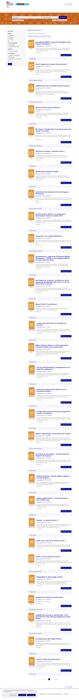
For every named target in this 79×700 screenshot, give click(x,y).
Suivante (55, 679)
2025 (11, 37)
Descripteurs (11, 53)
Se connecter (69, 4)
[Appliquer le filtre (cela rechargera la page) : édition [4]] (12, 57)
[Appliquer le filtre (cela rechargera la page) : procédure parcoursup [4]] (15, 59)
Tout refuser (22, 695)
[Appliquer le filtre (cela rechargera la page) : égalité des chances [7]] (14, 55)
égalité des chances (14, 55)
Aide (53, 20)
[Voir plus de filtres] (8, 40)
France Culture (13, 51)
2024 (11, 39)
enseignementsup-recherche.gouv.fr (55, 694)
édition (11, 57)
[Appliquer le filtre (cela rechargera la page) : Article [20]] (12, 45)
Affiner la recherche (47, 36)
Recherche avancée (61, 20)
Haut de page (69, 686)
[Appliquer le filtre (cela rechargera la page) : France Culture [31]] (14, 51)
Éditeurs (10, 49)
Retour (12, 26)
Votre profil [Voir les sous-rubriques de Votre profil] (13, 11)
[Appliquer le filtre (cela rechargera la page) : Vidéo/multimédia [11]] (14, 46)
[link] (39, 679)
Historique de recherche (17, 20)
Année (9, 33)
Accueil (8, 11)
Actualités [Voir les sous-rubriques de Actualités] (20, 11)
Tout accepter (31, 695)
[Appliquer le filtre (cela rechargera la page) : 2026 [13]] (12, 35)
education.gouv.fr (43, 694)
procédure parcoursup (14, 58)
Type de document (12, 43)
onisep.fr (66, 694)
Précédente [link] (44, 679)
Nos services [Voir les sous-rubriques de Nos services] (27, 11)
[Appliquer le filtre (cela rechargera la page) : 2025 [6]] (11, 37)
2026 (11, 35)
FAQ (34, 11)
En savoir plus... (38, 52)
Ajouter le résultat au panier (36, 36)
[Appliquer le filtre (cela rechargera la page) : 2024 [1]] (11, 39)
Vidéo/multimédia (14, 46)
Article (11, 45)
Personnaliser (13, 695)
